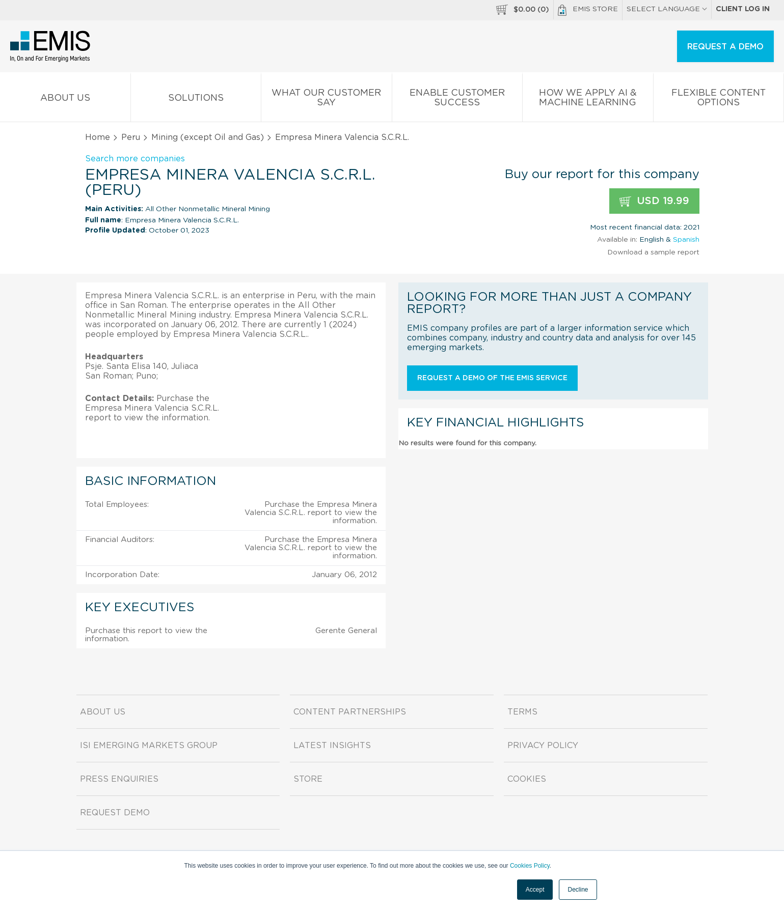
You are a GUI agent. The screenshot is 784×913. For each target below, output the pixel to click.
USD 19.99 (654, 201)
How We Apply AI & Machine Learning (588, 100)
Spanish (686, 239)
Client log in (743, 9)
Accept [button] (535, 889)
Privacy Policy (542, 745)
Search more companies (135, 159)
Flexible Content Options (719, 100)
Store (307, 779)
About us (65, 100)
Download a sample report (653, 252)
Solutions (196, 100)
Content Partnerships (349, 712)
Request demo (115, 813)
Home (97, 137)
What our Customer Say (327, 100)
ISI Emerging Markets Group (149, 745)
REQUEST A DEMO (725, 47)
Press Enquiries (119, 779)
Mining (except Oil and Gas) (207, 137)
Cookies (526, 779)
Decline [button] (577, 889)
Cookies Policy (530, 865)
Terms (522, 712)
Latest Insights (332, 745)
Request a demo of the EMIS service (492, 378)
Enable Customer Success (457, 100)
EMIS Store (588, 10)
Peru (130, 137)
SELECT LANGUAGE (667, 9)
